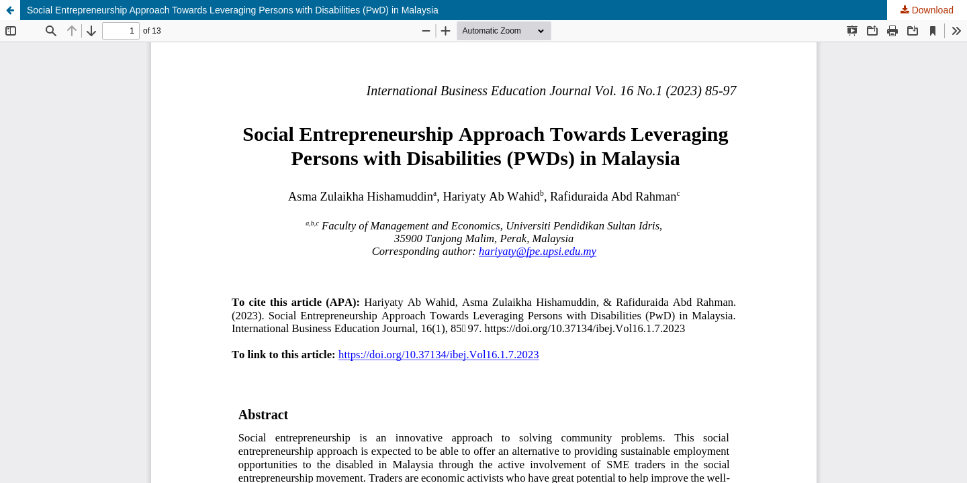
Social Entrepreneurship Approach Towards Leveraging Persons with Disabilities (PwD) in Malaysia (233, 10)
